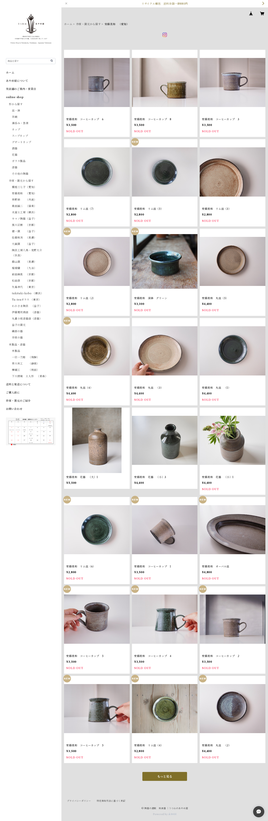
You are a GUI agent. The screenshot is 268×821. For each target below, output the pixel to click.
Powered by (165, 814)
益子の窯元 (19, 325)
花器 (14, 154)
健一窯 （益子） (24, 231)
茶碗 (14, 117)
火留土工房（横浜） (24, 212)
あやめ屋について (17, 80)
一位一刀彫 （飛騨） (25, 357)
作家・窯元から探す (88, 24)
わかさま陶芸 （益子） (27, 306)
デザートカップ (21, 142)
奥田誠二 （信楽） (24, 206)
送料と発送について (18, 384)
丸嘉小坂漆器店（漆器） (27, 318)
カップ (16, 129)
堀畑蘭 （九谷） (24, 268)
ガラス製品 (19, 161)
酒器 (14, 148)
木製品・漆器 (17, 344)
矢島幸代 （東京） (24, 287)
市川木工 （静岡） (25, 363)
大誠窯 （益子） (24, 244)
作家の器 (17, 337)
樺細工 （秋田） (25, 370)
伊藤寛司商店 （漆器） (27, 312)
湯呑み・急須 (20, 123)
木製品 (16, 351)
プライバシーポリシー (79, 800)
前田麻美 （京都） (24, 274)
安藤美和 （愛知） (24, 193)
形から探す (16, 104)
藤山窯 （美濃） (24, 261)
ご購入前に (13, 392)
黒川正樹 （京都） (24, 225)
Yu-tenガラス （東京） (26, 299)
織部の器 (17, 331)
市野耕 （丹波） (24, 199)
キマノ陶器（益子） (24, 218)
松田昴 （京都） (24, 280)
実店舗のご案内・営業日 (21, 89)
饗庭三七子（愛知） (24, 187)
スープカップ (20, 135)
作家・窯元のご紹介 (18, 400)
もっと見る (164, 776)
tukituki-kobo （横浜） (27, 293)
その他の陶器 (20, 173)
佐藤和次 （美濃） (24, 237)
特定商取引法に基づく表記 (111, 800)
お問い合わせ (14, 409)
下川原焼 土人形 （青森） (30, 376)
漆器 (14, 167)
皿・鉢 (16, 110)
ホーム (68, 24)
